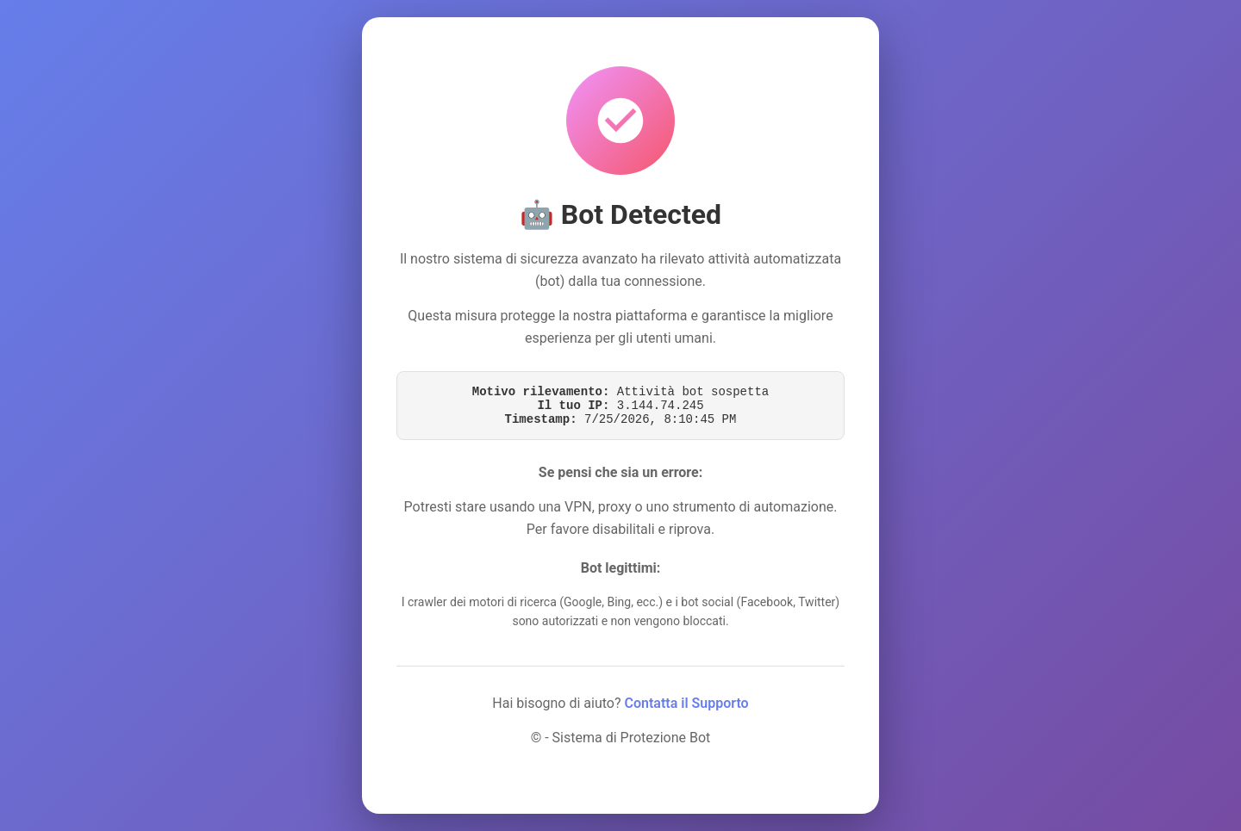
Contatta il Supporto (687, 703)
